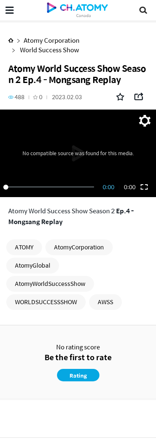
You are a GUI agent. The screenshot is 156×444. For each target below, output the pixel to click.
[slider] (50, 187)
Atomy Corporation (51, 40)
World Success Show (49, 49)
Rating (78, 375)
